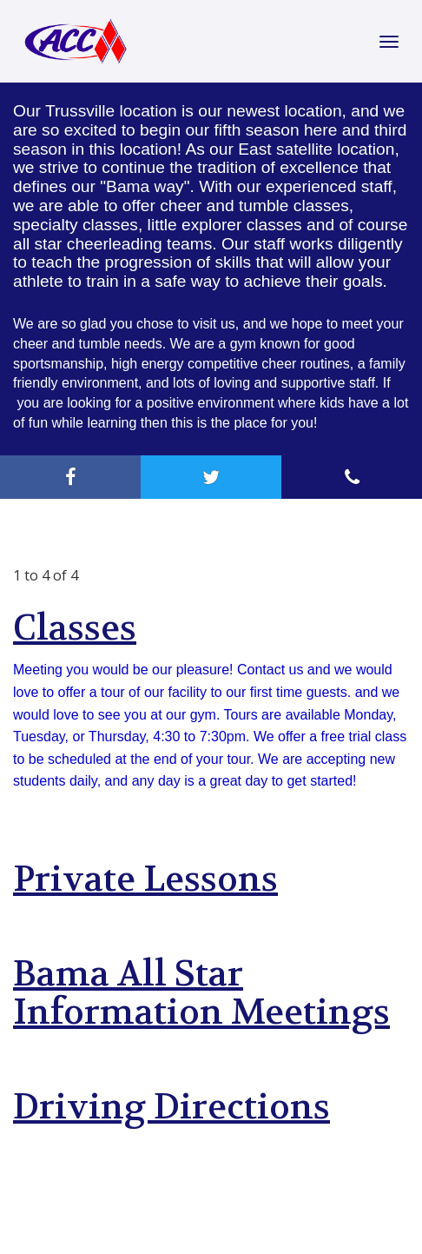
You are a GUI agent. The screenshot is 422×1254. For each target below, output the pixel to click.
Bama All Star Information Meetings (201, 993)
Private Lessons (145, 879)
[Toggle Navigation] (389, 42)
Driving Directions (171, 1107)
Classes (74, 628)
